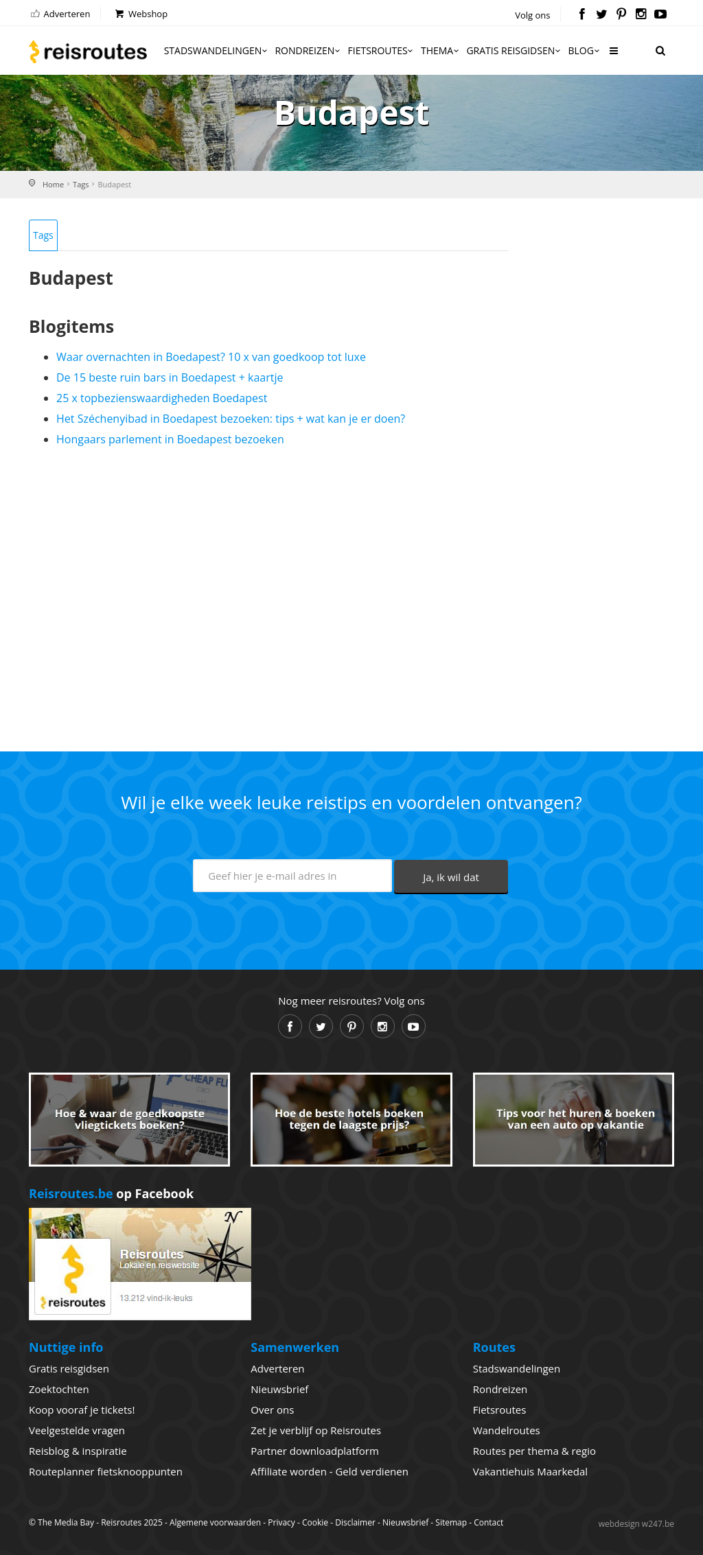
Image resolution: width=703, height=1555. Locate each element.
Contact (488, 1522)
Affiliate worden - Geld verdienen (329, 1471)
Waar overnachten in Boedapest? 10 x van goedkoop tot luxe (211, 356)
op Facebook (111, 1193)
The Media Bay (66, 1522)
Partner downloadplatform (315, 1451)
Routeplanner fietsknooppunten (106, 1471)
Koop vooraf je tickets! (82, 1409)
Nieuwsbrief (279, 1389)
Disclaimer (355, 1522)
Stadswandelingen (217, 50)
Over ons (272, 1409)
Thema (441, 50)
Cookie (315, 1522)
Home (53, 184)
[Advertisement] (268, 594)
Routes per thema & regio (534, 1451)
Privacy (281, 1522)
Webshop (140, 14)
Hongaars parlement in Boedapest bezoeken (170, 439)
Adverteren (59, 14)
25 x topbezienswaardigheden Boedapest (161, 398)
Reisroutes (88, 51)
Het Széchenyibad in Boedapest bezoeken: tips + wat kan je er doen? (230, 418)
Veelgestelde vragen (77, 1430)
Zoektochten (59, 1389)
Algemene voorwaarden (215, 1522)
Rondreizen (308, 50)
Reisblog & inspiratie (78, 1451)
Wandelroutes (506, 1430)
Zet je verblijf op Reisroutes (316, 1430)
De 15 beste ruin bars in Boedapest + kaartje (169, 377)
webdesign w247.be (636, 1524)
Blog (584, 50)
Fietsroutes (381, 50)
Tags (81, 184)
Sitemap (451, 1522)
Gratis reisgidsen (514, 50)
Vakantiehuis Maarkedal (530, 1471)
